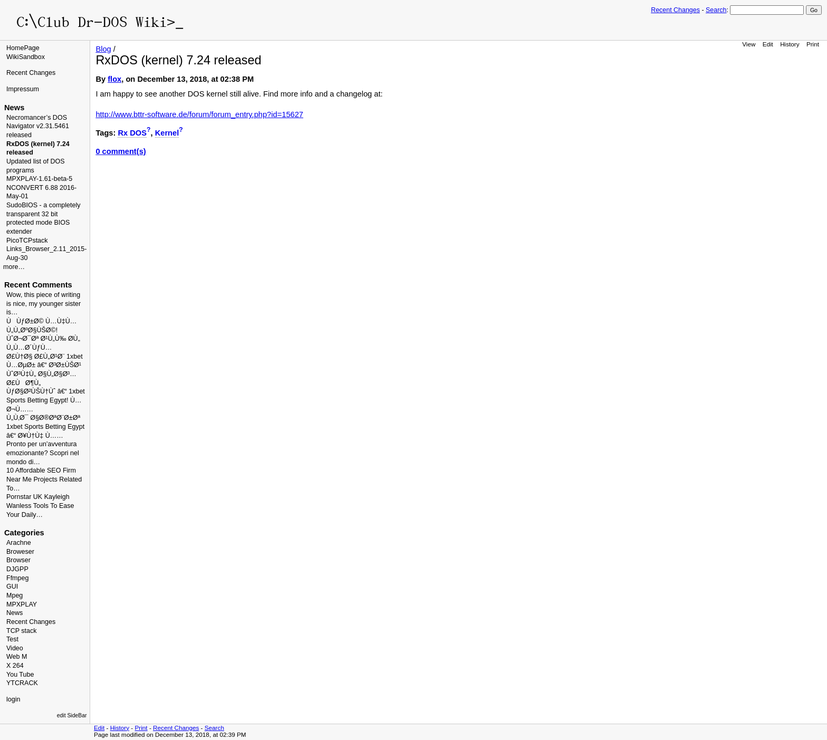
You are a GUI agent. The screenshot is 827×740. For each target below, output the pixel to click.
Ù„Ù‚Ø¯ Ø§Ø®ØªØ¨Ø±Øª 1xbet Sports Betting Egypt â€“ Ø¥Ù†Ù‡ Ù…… (45, 426)
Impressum (22, 89)
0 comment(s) (120, 151)
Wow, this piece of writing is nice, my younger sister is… (43, 303)
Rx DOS (132, 133)
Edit (768, 44)
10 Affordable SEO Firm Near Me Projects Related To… (44, 479)
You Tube (20, 674)
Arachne (18, 542)
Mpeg (14, 595)
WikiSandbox (25, 57)
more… (14, 267)
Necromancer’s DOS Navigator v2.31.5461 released (37, 126)
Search (716, 10)
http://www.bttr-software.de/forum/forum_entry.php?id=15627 (199, 114)
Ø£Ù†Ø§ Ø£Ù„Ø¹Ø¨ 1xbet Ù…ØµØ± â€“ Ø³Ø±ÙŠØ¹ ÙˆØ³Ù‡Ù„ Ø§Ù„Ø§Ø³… (44, 365)
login (13, 699)
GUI (12, 586)
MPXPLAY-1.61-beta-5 (39, 178)
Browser (18, 560)
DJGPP (17, 569)
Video (14, 648)
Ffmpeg (17, 578)
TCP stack (21, 631)
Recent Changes (675, 10)
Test (12, 639)
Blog (103, 49)
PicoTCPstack (27, 240)
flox (114, 79)
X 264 (15, 665)
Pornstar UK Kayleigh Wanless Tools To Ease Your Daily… (40, 505)
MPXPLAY (21, 604)
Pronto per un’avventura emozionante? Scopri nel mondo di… (42, 452)
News (14, 613)
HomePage (23, 48)
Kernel (167, 133)
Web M (16, 656)
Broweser (20, 551)
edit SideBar (72, 715)
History (789, 44)
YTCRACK (22, 683)
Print (812, 44)
